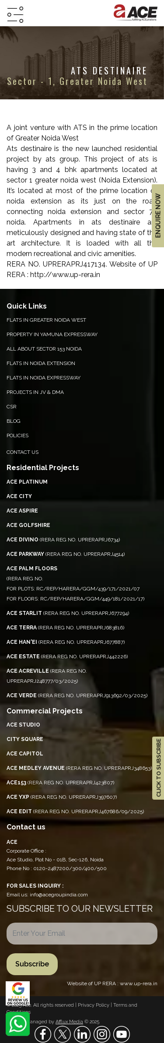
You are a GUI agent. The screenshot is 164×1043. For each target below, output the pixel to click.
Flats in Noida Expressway (43, 378)
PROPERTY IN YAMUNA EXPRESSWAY (52, 334)
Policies (17, 435)
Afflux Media (69, 1022)
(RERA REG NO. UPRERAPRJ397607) (62, 797)
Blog (14, 421)
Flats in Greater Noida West (46, 320)
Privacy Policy (94, 1005)
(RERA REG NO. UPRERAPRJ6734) (63, 540)
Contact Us (22, 452)
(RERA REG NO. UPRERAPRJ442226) (67, 656)
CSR (12, 407)
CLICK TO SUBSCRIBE (158, 768)
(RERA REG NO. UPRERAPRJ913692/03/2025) (77, 695)
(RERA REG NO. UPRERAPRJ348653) (79, 768)
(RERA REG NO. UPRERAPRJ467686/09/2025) (75, 811)
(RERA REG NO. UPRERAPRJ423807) (60, 783)
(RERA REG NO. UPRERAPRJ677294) (68, 613)
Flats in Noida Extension (41, 363)
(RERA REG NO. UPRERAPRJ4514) (66, 554)
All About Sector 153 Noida (44, 349)
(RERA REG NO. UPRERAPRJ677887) (66, 642)
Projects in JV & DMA (35, 392)
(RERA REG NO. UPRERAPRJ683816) (65, 628)
